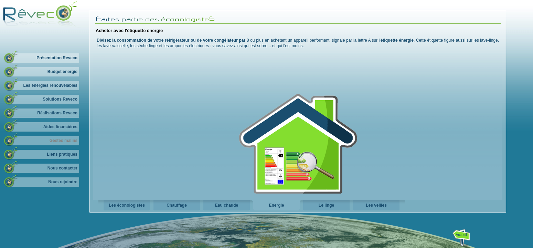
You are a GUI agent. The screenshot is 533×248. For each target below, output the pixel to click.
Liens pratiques (62, 154)
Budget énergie (62, 71)
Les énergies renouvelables (50, 85)
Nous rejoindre (62, 181)
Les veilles (376, 205)
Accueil (461, 235)
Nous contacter (62, 168)
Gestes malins (63, 140)
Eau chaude (226, 205)
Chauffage (177, 205)
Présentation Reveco (56, 57)
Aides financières (60, 126)
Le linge (326, 205)
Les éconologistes (127, 205)
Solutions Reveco (60, 99)
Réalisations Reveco (57, 113)
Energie (276, 205)
